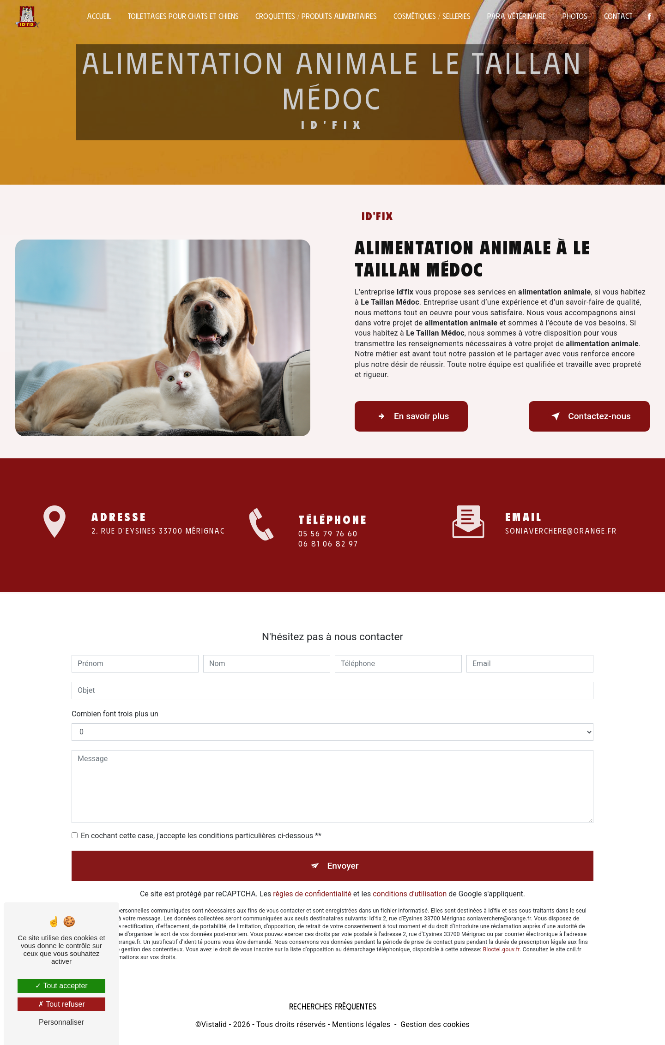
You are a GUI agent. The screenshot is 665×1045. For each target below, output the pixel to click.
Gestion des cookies (435, 1024)
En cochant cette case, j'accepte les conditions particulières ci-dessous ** (201, 825)
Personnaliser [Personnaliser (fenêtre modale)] (61, 1022)
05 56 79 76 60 (328, 544)
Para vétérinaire (516, 16)
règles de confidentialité (312, 883)
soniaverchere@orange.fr (561, 520)
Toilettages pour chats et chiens (183, 16)
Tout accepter (61, 986)
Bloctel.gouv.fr (501, 939)
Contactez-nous (589, 416)
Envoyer (343, 855)
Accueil (99, 16)
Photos (574, 16)
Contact (618, 16)
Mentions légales (361, 1024)
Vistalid (214, 1024)
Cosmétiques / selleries (432, 16)
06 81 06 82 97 (328, 554)
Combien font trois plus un (115, 703)
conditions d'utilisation (410, 883)
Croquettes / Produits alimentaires (316, 16)
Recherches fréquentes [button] (332, 1006)
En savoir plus (411, 416)
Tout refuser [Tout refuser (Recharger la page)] (61, 1004)
